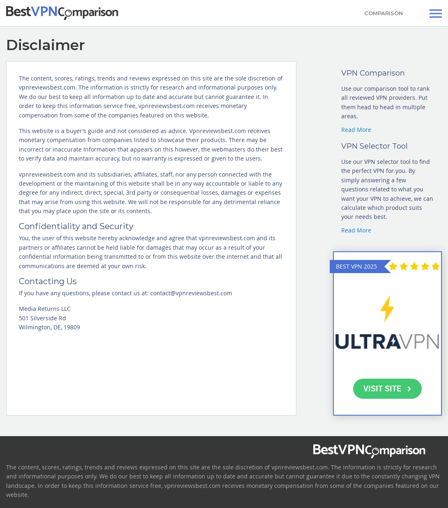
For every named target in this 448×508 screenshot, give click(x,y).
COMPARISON (383, 13)
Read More (356, 129)
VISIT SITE (387, 388)
